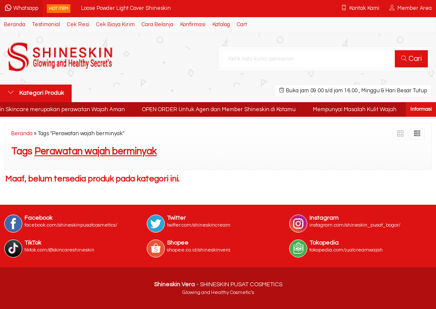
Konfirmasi (193, 24)
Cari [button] (411, 59)
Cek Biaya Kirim (115, 24)
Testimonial (46, 24)
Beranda (14, 24)
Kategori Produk (36, 92)
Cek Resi (78, 24)
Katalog (221, 24)
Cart (242, 24)
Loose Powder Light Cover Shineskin (126, 8)
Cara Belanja (157, 24)
